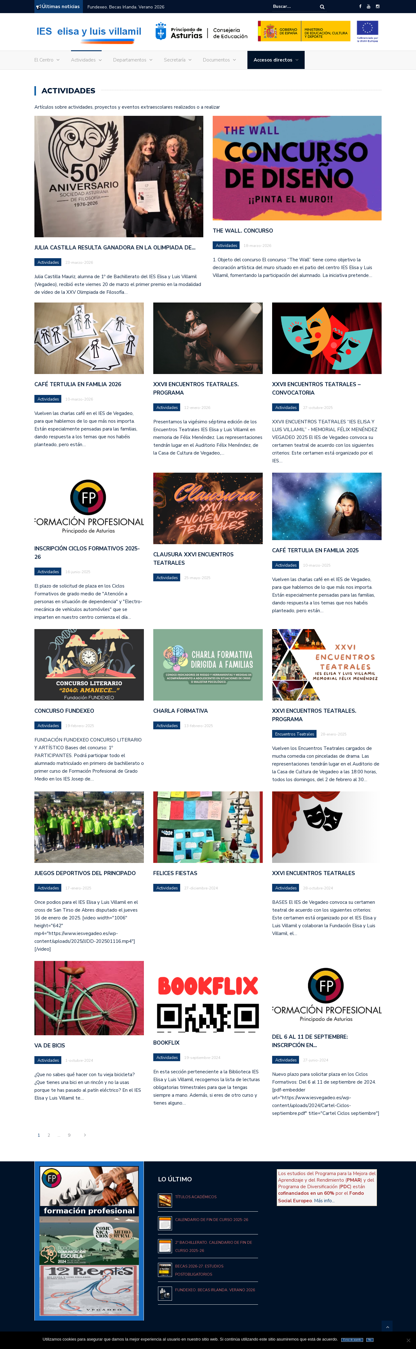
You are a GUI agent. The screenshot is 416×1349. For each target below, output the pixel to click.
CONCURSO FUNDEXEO (64, 711)
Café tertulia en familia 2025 (315, 550)
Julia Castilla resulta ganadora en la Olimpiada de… (114, 247)
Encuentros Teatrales (294, 734)
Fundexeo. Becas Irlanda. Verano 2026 (126, 7)
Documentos (216, 60)
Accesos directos (273, 60)
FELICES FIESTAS (175, 873)
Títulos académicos (195, 1196)
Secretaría (174, 60)
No (369, 1340)
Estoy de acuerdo (352, 1340)
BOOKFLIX (166, 1042)
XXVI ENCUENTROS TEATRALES (313, 873)
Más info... (324, 1201)
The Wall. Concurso (243, 230)
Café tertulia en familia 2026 (77, 384)
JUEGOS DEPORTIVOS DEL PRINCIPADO (85, 873)
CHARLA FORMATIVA (180, 711)
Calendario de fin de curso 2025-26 (211, 1219)
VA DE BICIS (49, 1045)
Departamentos (129, 60)
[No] (408, 1340)
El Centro (43, 60)
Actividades (83, 60)
